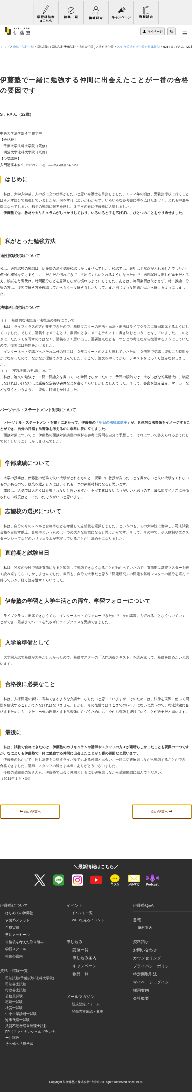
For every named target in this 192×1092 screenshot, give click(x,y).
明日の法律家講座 (113, 422)
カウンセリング (147, 958)
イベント (74, 905)
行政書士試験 (15, 990)
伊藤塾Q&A (143, 905)
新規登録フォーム (86, 1004)
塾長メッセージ (17, 935)
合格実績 (12, 927)
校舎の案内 (14, 956)
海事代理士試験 (17, 1020)
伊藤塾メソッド (17, 920)
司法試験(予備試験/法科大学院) (29, 978)
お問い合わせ (145, 950)
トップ (5, 47)
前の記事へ (30, 812)
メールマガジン (80, 997)
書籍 (137, 920)
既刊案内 (145, 928)
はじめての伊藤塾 (19, 913)
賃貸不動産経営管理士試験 (26, 1026)
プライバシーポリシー (153, 966)
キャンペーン (84, 966)
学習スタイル (15, 949)
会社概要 (141, 998)
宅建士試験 (14, 1002)
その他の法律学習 (19, 1044)
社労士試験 (14, 1008)
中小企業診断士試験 (21, 1014)
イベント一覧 (82, 913)
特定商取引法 (145, 974)
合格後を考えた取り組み (24, 942)
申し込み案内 (84, 958)
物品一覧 (80, 974)
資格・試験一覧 (23, 47)
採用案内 (141, 990)
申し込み (74, 942)
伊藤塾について (14, 905)
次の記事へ (161, 812)
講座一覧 (80, 950)
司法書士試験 (15, 984)
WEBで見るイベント (88, 920)
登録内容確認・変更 (87, 1011)
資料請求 (141, 942)
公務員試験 (14, 996)
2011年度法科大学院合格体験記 (138, 47)
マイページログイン (151, 982)
